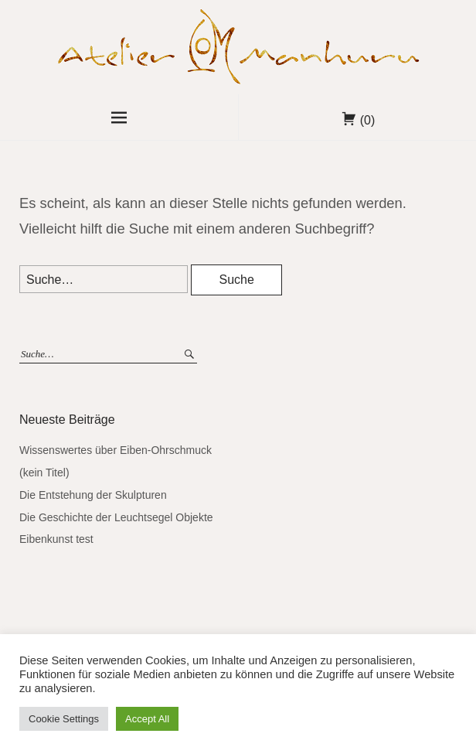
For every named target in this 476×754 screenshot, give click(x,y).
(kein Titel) (44, 472)
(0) (368, 120)
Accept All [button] (147, 719)
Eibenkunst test (56, 539)
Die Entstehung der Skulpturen (93, 495)
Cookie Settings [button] (64, 719)
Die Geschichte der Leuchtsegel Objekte (116, 517)
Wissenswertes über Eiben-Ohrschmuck (115, 450)
